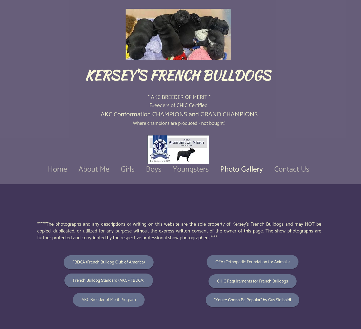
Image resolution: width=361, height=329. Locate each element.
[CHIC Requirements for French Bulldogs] (252, 281)
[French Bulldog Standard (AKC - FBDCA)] (108, 280)
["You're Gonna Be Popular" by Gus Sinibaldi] (252, 300)
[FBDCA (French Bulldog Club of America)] (109, 262)
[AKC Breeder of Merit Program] (109, 300)
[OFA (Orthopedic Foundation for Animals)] (252, 262)
